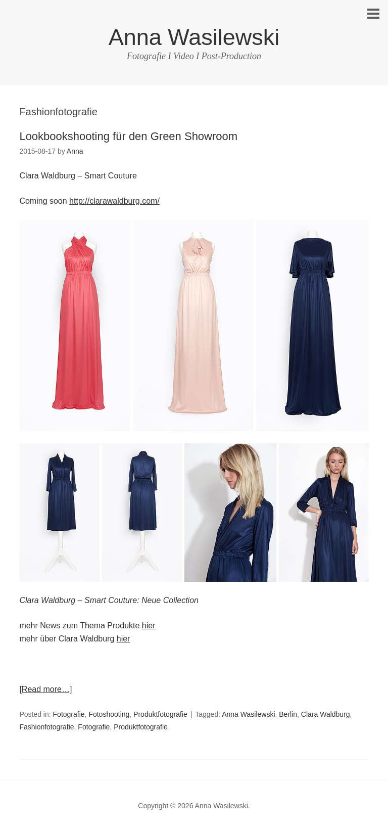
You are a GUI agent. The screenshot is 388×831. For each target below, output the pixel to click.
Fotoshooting (108, 714)
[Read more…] (45, 689)
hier (149, 625)
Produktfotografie (160, 714)
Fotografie (69, 714)
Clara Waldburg (325, 714)
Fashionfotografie (46, 727)
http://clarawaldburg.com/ (114, 201)
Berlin (288, 714)
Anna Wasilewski (194, 37)
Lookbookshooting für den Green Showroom (128, 136)
